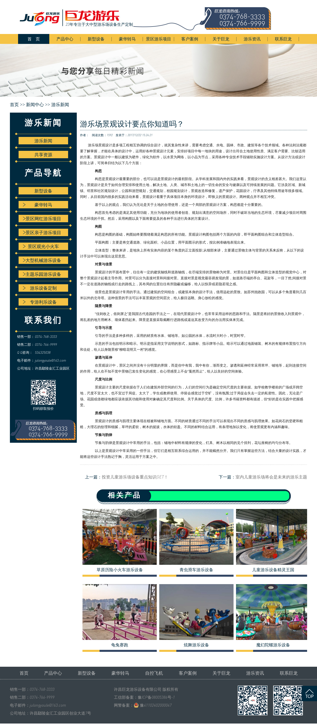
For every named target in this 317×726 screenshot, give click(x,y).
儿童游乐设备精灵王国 (273, 569)
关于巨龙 (220, 38)
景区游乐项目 (158, 38)
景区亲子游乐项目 (42, 232)
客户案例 (189, 38)
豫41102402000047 (156, 705)
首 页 (33, 38)
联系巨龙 (283, 38)
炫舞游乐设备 (196, 644)
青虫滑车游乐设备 (196, 569)
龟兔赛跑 (119, 644)
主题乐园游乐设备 (42, 274)
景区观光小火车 (41, 246)
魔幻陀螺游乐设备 (273, 644)
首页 (24, 673)
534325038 (43, 352)
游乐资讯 (252, 38)
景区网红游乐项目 (42, 218)
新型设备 (96, 38)
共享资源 (43, 154)
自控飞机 (154, 673)
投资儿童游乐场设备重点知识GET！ (135, 476)
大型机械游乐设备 (42, 260)
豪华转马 (127, 38)
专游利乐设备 (40, 302)
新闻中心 (35, 104)
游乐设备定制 (40, 288)
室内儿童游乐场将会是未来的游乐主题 (271, 476)
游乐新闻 (60, 104)
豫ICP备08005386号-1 (156, 697)
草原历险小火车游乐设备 (120, 569)
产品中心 (64, 38)
